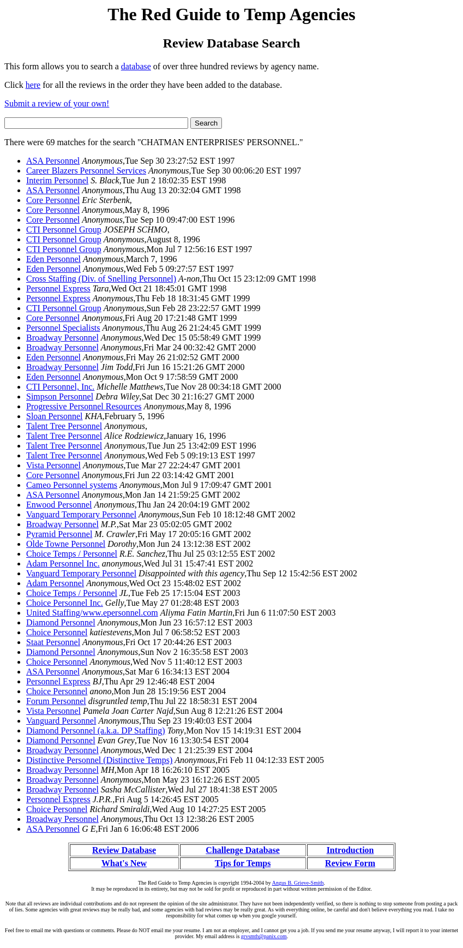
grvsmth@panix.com (264, 936)
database (136, 66)
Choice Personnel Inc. (64, 602)
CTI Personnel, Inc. (60, 386)
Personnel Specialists (63, 327)
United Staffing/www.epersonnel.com (92, 612)
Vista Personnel (53, 465)
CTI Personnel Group (63, 229)
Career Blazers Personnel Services (86, 170)
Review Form (350, 863)
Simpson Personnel (59, 396)
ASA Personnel (53, 160)
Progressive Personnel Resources (84, 406)
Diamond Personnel (60, 622)
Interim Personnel (57, 180)
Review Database (124, 850)
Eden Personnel (53, 259)
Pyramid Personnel (59, 534)
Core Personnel (53, 200)
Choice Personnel (56, 632)
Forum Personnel (56, 701)
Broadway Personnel (62, 337)
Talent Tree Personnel (64, 426)
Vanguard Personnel (61, 720)
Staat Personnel (53, 642)
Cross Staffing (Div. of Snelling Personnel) (101, 278)
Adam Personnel (55, 583)
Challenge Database (243, 850)
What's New (124, 863)
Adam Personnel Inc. (63, 563)
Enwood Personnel (59, 504)
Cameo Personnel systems (71, 485)
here (33, 85)
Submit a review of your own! (56, 103)
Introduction (350, 850)
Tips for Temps (243, 863)
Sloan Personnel (54, 416)
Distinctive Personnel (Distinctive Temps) (99, 760)
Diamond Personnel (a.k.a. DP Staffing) (95, 730)
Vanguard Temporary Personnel (81, 514)
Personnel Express (58, 288)
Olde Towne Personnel (65, 543)
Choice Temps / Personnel (71, 553)
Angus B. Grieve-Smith (298, 883)
